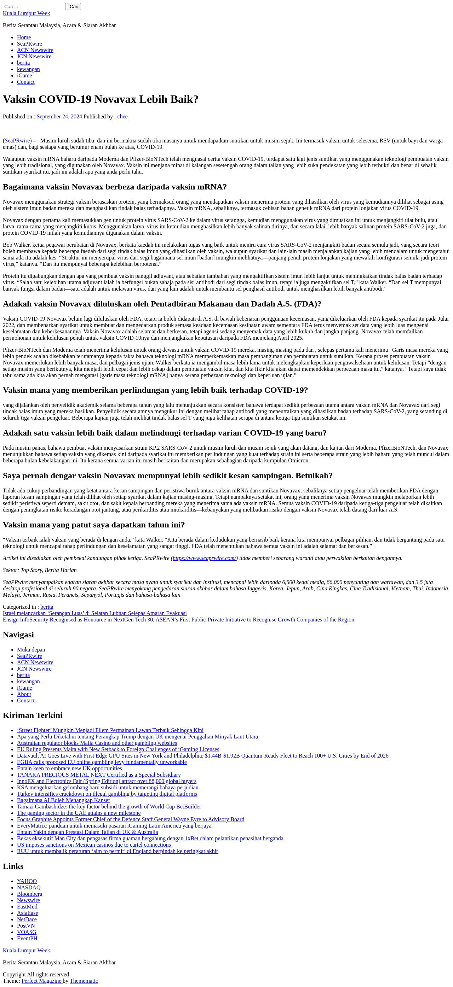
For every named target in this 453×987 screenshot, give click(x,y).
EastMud (27, 907)
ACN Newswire (35, 50)
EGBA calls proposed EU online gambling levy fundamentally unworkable (102, 762)
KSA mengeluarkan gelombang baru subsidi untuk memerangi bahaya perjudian (108, 787)
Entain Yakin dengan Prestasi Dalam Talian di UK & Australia (87, 832)
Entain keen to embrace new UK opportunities (69, 768)
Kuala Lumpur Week (26, 13)
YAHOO (27, 881)
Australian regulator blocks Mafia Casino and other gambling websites (97, 743)
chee (122, 116)
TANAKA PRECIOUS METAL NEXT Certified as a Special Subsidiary (99, 775)
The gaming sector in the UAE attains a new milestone (79, 813)
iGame (24, 75)
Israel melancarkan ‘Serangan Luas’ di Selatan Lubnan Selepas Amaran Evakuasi (95, 613)
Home (24, 37)
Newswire (28, 900)
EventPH (27, 938)
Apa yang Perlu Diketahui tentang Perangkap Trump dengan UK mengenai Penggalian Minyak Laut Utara (137, 737)
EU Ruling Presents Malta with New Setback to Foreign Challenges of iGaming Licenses (118, 749)
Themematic (84, 981)
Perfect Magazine (42, 981)
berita (23, 63)
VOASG (26, 932)
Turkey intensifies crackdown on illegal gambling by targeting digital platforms (107, 794)
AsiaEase (27, 913)
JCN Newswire (34, 56)
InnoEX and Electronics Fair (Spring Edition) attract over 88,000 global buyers (106, 781)
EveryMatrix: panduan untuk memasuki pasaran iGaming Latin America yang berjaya (114, 826)
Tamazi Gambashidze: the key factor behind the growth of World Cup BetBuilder (109, 807)
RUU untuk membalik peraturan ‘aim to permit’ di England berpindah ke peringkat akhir (117, 851)
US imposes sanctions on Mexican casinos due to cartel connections (94, 845)
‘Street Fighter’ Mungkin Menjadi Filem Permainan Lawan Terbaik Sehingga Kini (110, 730)
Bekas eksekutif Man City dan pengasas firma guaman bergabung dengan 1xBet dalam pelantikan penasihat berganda (150, 838)
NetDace (27, 919)
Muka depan (31, 650)
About (24, 694)
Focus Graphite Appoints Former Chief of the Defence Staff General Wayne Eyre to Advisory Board (130, 819)
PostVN (26, 926)
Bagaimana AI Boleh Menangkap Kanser (63, 800)
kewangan (28, 69)
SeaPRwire (29, 44)
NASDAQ (29, 887)
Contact (26, 82)
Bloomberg (29, 894)
